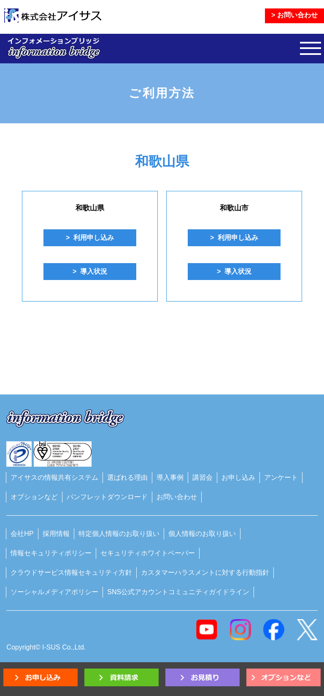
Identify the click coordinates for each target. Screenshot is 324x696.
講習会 (202, 477)
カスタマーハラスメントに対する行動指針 (205, 572)
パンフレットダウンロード (107, 496)
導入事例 (170, 477)
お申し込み (238, 477)
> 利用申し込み (90, 237)
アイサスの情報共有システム (54, 477)
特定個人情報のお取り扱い (118, 533)
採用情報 (56, 533)
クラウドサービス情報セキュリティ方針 (71, 572)
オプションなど (34, 496)
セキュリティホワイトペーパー (147, 553)
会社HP (22, 533)
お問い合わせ (177, 496)
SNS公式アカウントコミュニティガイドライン (178, 591)
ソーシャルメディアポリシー (54, 591)
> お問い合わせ (294, 15)
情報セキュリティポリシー (51, 553)
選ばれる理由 (127, 477)
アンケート (281, 477)
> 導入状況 (90, 271)
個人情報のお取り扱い (202, 533)
